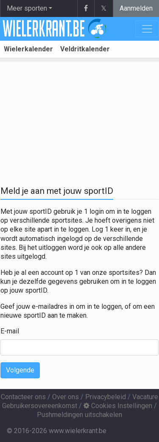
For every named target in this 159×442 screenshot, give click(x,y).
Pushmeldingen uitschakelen (79, 415)
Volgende (20, 370)
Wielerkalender (28, 49)
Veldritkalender (85, 49)
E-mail (9, 331)
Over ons (65, 397)
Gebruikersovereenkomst (39, 406)
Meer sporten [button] (27, 8)
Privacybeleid (105, 397)
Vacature (145, 397)
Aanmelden (136, 8)
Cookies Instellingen (118, 406)
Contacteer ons (23, 397)
